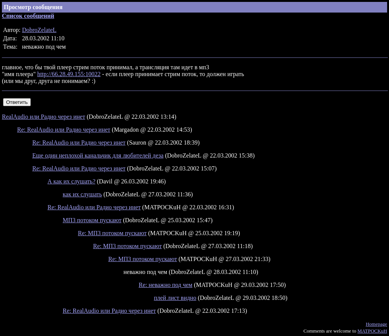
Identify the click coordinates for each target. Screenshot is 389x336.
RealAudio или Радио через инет (43, 116)
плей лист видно (175, 298)
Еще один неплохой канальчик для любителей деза (97, 155)
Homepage (376, 324)
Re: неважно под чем (165, 285)
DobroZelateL (39, 30)
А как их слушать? (71, 181)
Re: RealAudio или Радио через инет (63, 129)
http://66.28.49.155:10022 (69, 74)
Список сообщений (28, 16)
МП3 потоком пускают (92, 220)
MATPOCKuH (372, 331)
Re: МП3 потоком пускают (112, 233)
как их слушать (82, 194)
